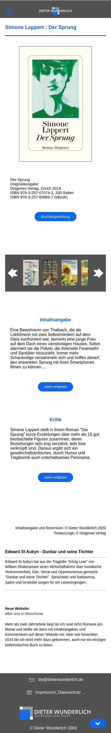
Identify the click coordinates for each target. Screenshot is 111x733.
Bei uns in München (24, 614)
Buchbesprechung (55, 217)
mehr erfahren (55, 387)
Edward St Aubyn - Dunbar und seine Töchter (49, 551)
